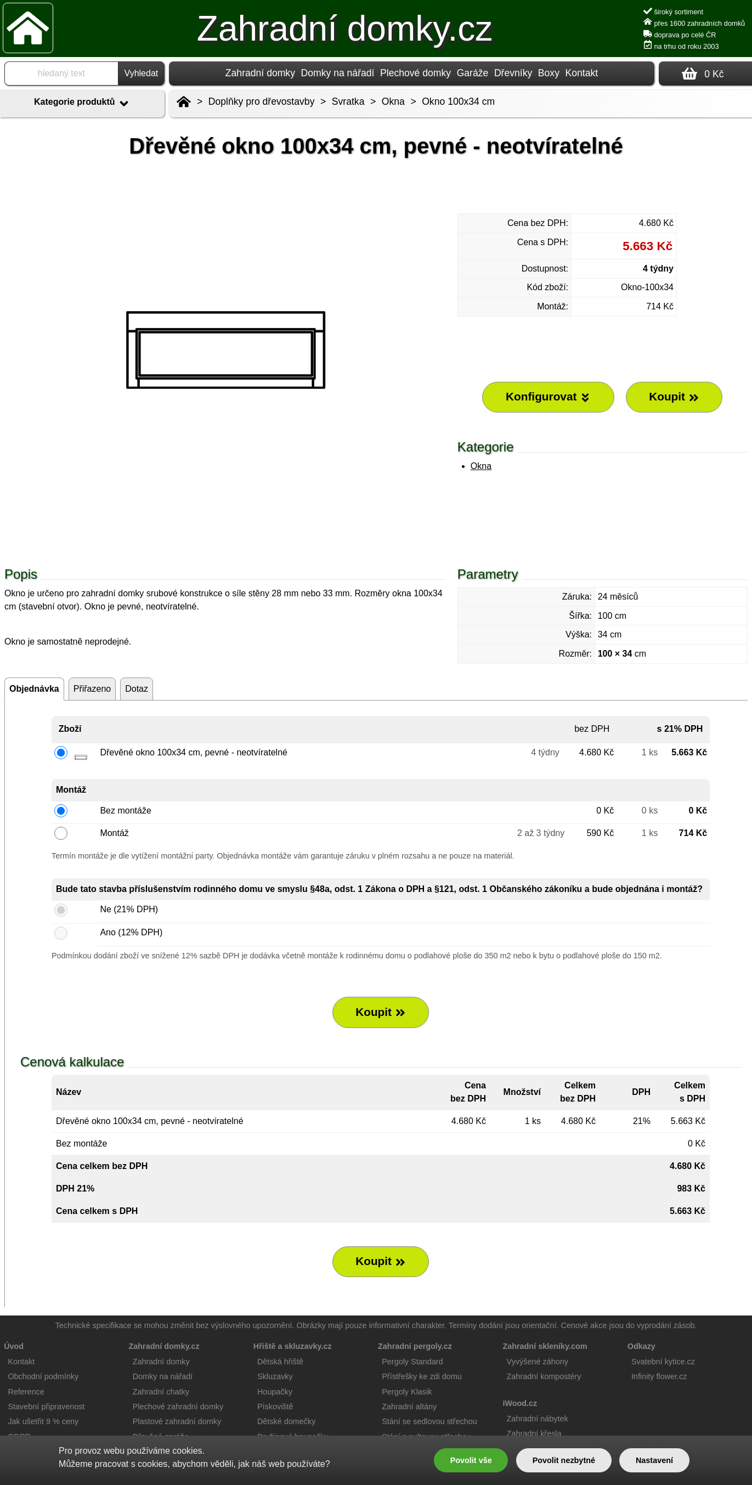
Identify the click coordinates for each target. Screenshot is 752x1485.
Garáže (473, 72)
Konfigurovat (548, 396)
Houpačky (274, 1391)
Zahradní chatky (161, 1391)
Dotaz (136, 688)
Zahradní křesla (534, 1433)
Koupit (380, 1012)
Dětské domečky (286, 1421)
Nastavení (654, 1460)
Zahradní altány (409, 1406)
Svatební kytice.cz (663, 1361)
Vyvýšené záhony (537, 1361)
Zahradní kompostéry (544, 1376)
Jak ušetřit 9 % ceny (43, 1421)
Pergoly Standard (412, 1361)
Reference (26, 1391)
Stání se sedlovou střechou (429, 1421)
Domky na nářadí (338, 72)
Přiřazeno (92, 688)
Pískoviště (275, 1406)
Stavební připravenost (46, 1406)
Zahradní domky (260, 72)
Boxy (548, 72)
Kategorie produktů (82, 103)
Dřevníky (513, 72)
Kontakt (581, 72)
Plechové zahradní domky (178, 1406)
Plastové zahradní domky (177, 1421)
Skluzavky (275, 1376)
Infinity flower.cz (659, 1376)
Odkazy (641, 1346)
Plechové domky (415, 72)
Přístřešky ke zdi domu (422, 1376)
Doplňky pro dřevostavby (261, 101)
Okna (481, 466)
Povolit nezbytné (564, 1460)
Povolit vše (471, 1460)
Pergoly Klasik (407, 1391)
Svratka (348, 101)
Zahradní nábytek (537, 1418)
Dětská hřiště (280, 1361)
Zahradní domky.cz (345, 28)
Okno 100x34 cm (458, 101)
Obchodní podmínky (43, 1376)
